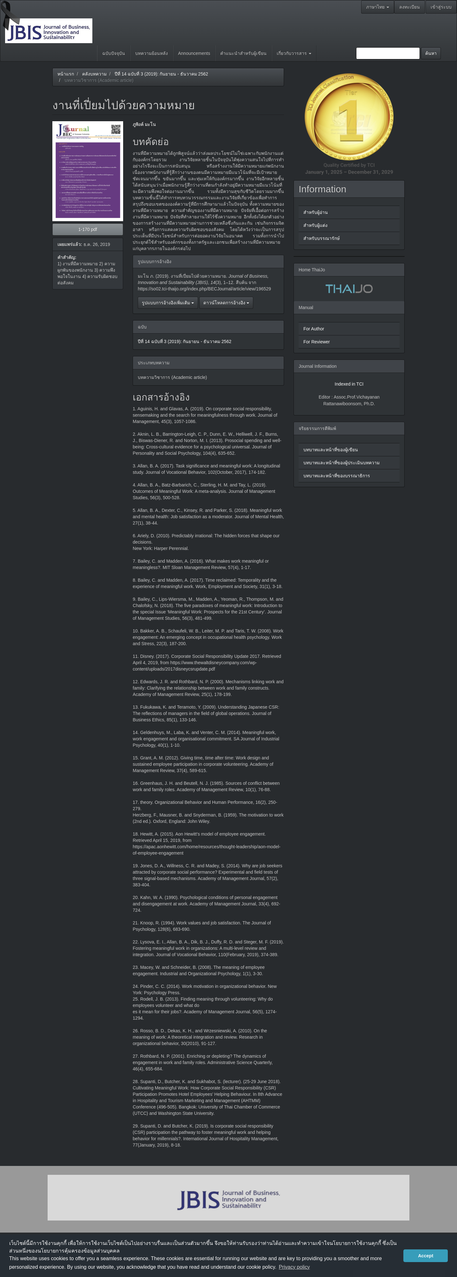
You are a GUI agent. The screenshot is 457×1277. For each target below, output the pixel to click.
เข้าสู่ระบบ (441, 7)
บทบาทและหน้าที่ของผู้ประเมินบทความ (341, 462)
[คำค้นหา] (388, 53)
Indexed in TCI (349, 384)
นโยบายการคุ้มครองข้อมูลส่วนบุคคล (78, 1251)
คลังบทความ (94, 73)
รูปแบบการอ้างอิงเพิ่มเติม (168, 302)
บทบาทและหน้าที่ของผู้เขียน (330, 449)
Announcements (194, 53)
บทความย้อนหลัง (151, 53)
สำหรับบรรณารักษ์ (321, 238)
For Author (313, 328)
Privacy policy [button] (294, 1267)
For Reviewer (316, 341)
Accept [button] (425, 1255)
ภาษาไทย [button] (377, 7)
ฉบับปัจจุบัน (113, 53)
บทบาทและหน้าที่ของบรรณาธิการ (336, 475)
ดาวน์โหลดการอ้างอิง (226, 302)
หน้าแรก (65, 73)
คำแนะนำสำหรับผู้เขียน (243, 53)
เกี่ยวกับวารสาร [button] (294, 53)
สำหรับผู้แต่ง (315, 225)
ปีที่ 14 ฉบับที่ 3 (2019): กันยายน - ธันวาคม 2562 (161, 73)
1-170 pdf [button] (87, 229)
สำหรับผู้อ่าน (315, 212)
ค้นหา (431, 53)
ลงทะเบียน (409, 7)
